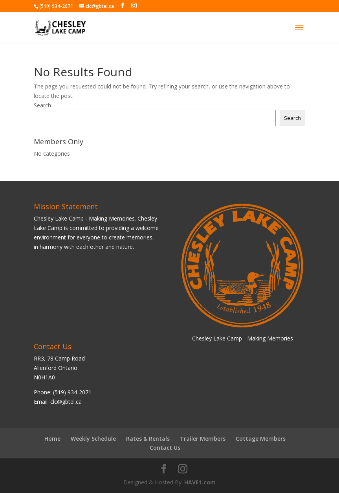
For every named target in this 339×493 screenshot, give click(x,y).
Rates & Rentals (148, 438)
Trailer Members (202, 438)
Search (42, 105)
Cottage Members (261, 438)
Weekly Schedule (93, 438)
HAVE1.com (200, 482)
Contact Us (165, 447)
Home (52, 438)
